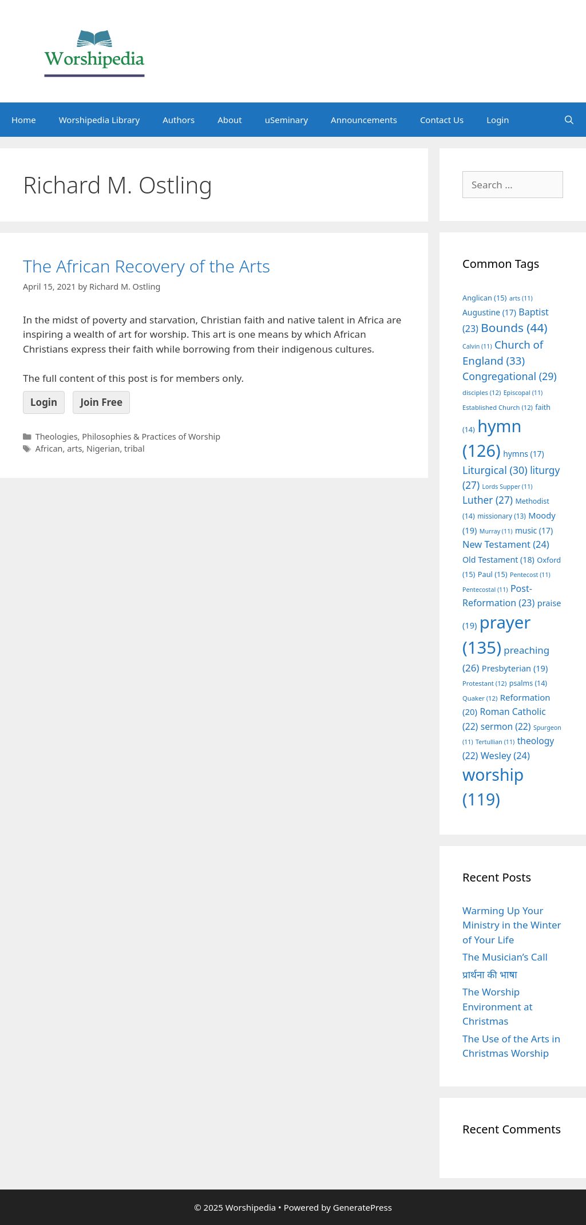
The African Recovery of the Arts (146, 266)
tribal (134, 448)
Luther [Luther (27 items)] (487, 500)
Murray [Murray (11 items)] (496, 531)
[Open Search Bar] (569, 119)
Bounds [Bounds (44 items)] (514, 327)
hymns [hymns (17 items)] (523, 453)
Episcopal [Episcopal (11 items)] (523, 393)
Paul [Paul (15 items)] (493, 574)
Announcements (364, 119)
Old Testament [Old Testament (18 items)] (498, 559)
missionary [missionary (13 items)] (501, 515)
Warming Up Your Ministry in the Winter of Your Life (511, 925)
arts (74, 448)
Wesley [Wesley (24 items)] (505, 755)
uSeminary (286, 119)
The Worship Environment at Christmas (497, 1006)
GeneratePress (362, 1207)
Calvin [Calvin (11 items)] (477, 346)
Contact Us (442, 119)
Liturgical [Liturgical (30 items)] (495, 470)
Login (497, 119)
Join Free (101, 402)
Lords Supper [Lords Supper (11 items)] (507, 487)
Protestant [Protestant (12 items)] (484, 683)
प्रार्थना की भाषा (489, 974)
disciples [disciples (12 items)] (481, 392)
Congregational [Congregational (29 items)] (509, 376)
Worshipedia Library (99, 119)
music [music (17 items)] (534, 530)
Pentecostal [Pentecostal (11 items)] (485, 590)
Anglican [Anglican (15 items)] (484, 298)
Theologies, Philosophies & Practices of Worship (128, 436)
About (229, 119)
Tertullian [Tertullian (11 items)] (495, 742)
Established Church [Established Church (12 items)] (497, 407)
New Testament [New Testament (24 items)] (505, 544)
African (49, 448)
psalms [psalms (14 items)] (528, 683)
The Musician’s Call (505, 956)
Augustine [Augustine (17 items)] (489, 312)
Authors (179, 119)
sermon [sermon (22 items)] (506, 726)
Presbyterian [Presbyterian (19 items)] (515, 668)
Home (23, 119)
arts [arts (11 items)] (521, 298)
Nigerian (103, 448)
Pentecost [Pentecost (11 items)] (530, 575)
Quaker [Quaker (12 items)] (479, 698)
